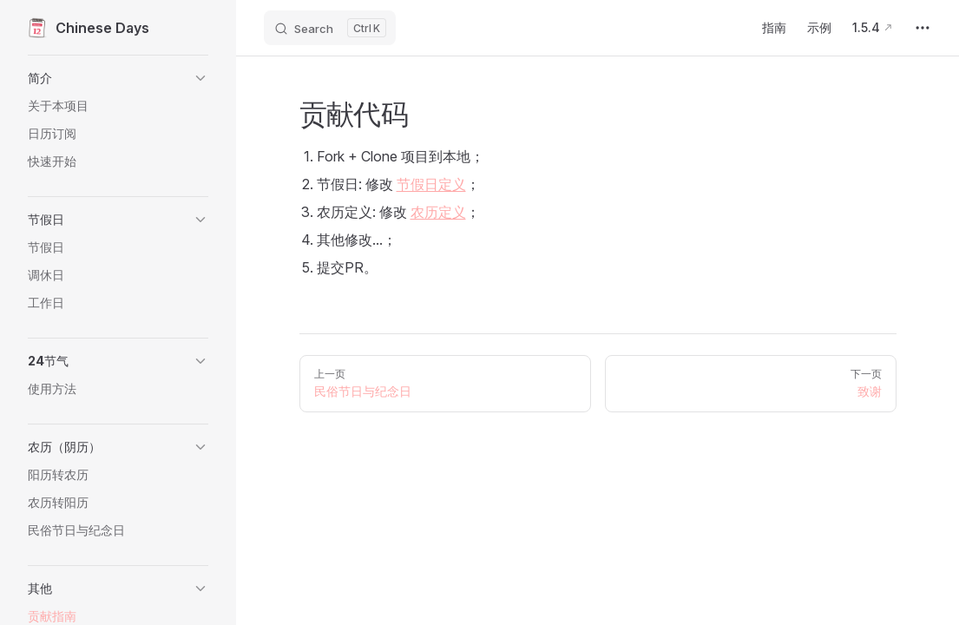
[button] (118, 78)
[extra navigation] (922, 28)
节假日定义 (431, 184)
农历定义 (438, 211)
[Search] (330, 27)
